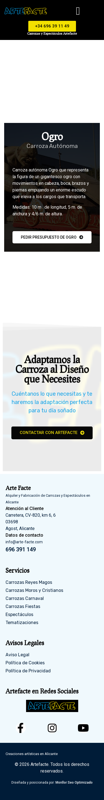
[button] (78, 11)
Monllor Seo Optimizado (74, 782)
